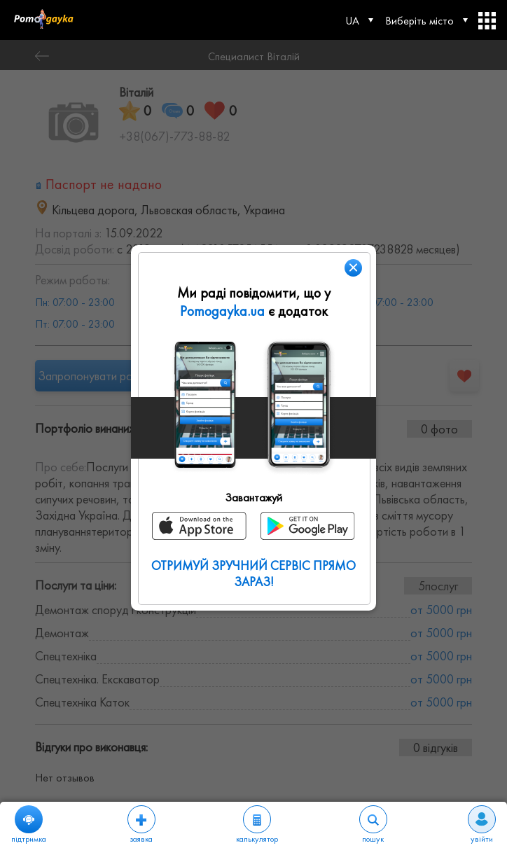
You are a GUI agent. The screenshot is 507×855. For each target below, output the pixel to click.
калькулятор (257, 824)
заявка (141, 824)
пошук (373, 824)
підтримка (28, 824)
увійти (482, 824)
